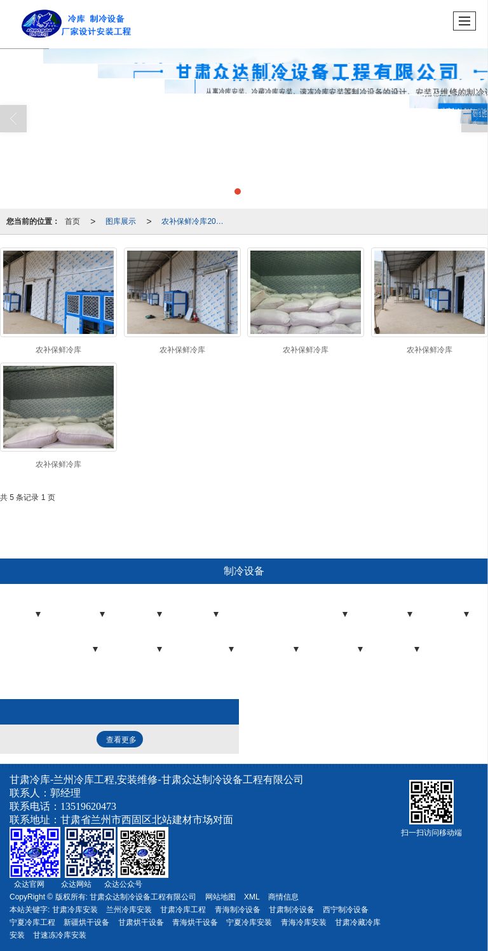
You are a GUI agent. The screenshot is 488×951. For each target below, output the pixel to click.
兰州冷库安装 (129, 909)
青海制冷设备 (238, 909)
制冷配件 (140, 652)
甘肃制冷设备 (292, 909)
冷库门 (200, 617)
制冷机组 (391, 617)
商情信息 (283, 896)
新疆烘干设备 (86, 922)
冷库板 (144, 617)
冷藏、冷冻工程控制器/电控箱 (296, 617)
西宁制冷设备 (346, 909)
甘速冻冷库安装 (59, 935)
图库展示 (120, 221)
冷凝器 (80, 652)
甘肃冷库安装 (75, 909)
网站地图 (220, 896)
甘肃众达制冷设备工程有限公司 (143, 896)
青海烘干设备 (195, 922)
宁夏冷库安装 (249, 922)
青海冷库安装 (304, 922)
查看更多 (121, 739)
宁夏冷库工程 (32, 922)
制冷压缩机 (208, 652)
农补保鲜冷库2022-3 (195, 221)
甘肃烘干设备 (141, 922)
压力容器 (341, 652)
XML (252, 896)
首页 (72, 221)
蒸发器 (451, 617)
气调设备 (277, 652)
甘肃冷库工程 (183, 909)
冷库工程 (83, 617)
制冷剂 (401, 652)
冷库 (26, 617)
